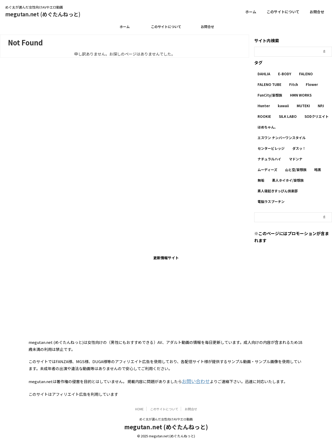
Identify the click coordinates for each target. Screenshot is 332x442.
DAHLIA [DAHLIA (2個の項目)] (264, 73)
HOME (139, 407)
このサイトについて (283, 11)
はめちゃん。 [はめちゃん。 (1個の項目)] (268, 127)
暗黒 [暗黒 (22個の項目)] (317, 169)
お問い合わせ (193, 380)
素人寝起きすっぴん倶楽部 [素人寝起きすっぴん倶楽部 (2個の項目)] (278, 190)
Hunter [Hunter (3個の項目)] (264, 105)
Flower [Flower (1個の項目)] (312, 84)
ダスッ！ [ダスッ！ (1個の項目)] (299, 148)
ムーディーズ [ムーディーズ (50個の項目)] (267, 169)
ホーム (250, 11)
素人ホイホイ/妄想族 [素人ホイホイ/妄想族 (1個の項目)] (288, 180)
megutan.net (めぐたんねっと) (42, 14)
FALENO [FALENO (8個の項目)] (306, 73)
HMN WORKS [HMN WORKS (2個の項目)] (301, 95)
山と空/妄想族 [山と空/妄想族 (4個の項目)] (296, 169)
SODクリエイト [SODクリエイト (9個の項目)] (317, 116)
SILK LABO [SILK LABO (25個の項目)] (288, 116)
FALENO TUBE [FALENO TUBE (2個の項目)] (269, 84)
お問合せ (317, 11)
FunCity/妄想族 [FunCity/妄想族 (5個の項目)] (270, 95)
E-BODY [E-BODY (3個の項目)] (284, 73)
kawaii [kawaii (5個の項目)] (283, 105)
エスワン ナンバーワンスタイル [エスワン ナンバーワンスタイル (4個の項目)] (282, 137)
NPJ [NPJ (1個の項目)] (321, 105)
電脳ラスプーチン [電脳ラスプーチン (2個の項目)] (271, 201)
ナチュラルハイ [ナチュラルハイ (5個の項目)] (269, 159)
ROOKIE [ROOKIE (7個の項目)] (264, 116)
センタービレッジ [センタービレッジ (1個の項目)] (271, 148)
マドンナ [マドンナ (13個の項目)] (295, 159)
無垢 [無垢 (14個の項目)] (261, 180)
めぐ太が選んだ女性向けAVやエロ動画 (166, 418)
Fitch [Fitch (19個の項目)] (293, 84)
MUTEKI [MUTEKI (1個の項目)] (303, 105)
